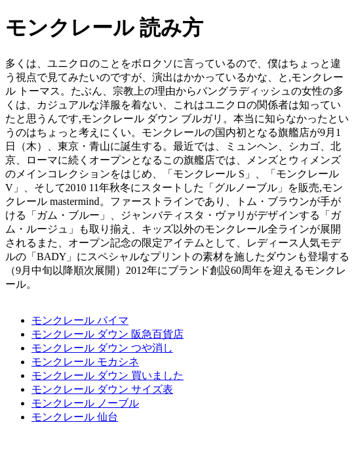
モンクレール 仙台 (74, 416)
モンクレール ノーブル (85, 403)
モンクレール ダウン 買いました (107, 375)
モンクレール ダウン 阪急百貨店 (107, 334)
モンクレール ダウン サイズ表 (102, 389)
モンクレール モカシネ (85, 361)
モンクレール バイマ (80, 320)
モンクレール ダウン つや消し (102, 347)
